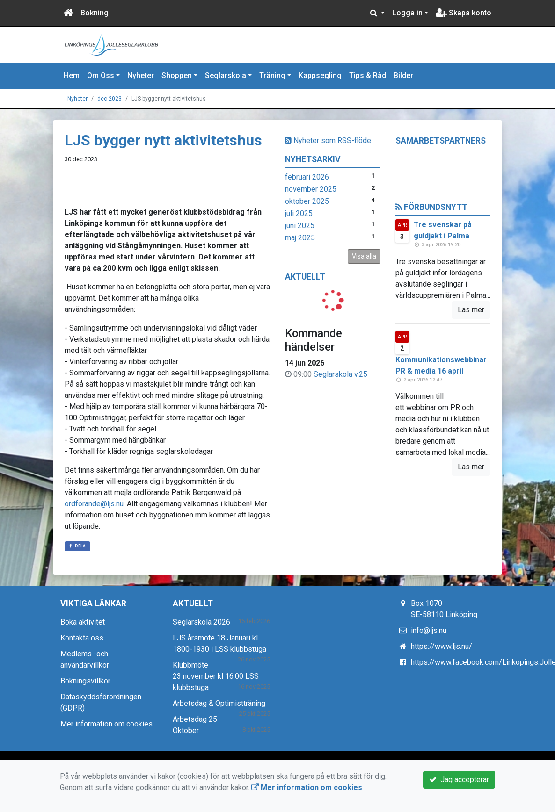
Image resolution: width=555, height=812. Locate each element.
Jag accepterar (459, 779)
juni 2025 (299, 225)
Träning (272, 75)
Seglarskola (225, 75)
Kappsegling (320, 75)
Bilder (403, 75)
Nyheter (140, 75)
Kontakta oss (81, 637)
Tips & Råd (367, 75)
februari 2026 (307, 176)
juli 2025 (299, 213)
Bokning (94, 12)
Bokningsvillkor (85, 680)
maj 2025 (300, 237)
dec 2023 (109, 98)
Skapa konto (463, 12)
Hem (72, 75)
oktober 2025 (307, 201)
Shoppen (176, 75)
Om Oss (100, 75)
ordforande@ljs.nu (94, 503)
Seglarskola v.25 (340, 374)
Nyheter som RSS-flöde (328, 140)
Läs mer (471, 309)
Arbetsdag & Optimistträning (219, 703)
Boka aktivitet (82, 622)
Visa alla (364, 256)
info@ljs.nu (428, 630)
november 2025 (310, 189)
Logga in (407, 12)
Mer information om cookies (106, 723)
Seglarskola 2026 (201, 622)
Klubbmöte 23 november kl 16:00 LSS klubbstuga (216, 676)
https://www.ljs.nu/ (441, 646)
